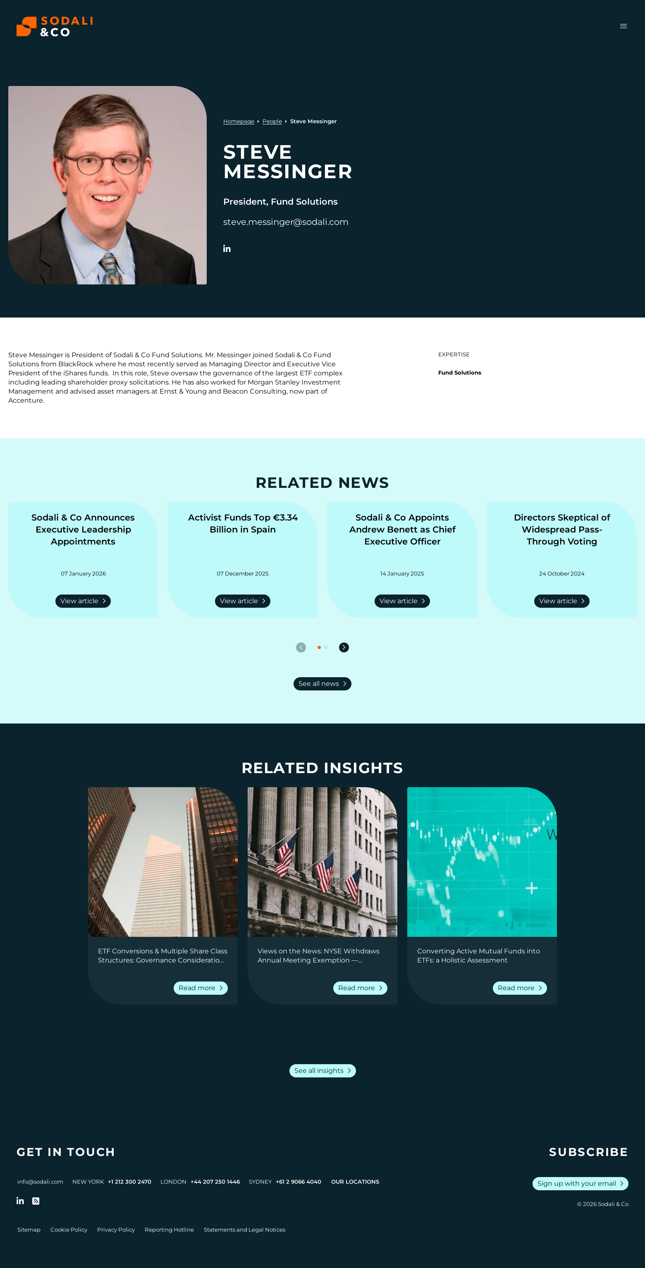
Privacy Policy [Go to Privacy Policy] (116, 1229)
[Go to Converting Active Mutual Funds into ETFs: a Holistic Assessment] (482, 956)
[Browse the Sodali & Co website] (55, 26)
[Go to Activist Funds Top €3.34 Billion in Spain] (242, 536)
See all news (324, 684)
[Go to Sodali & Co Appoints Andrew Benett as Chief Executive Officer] (402, 536)
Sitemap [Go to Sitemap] (29, 1229)
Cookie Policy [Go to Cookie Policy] (68, 1229)
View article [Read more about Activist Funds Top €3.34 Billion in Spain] (244, 601)
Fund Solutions (459, 372)
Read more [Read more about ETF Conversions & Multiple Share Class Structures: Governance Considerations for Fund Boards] (202, 988)
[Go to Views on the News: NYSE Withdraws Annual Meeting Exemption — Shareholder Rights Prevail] (322, 956)
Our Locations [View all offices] (355, 1181)
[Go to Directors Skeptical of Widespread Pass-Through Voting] (562, 536)
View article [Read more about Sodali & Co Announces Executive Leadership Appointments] (84, 601)
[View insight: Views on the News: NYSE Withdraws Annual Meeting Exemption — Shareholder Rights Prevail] (322, 862)
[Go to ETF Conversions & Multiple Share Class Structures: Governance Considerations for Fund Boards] (163, 956)
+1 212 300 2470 (129, 1181)
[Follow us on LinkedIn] (20, 1201)
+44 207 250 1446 (215, 1181)
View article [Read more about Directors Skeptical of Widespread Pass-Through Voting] (563, 601)
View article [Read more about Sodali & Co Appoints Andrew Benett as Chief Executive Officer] (404, 601)
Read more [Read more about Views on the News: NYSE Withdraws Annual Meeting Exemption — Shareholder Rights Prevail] (362, 988)
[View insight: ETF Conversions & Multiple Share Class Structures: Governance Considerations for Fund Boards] (163, 862)
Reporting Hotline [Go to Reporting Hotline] (169, 1229)
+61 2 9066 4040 (298, 1181)
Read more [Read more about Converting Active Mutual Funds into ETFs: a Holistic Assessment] (521, 988)
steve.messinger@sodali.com (286, 222)
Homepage (238, 121)
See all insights (324, 1071)
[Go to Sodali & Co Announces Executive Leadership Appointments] (83, 536)
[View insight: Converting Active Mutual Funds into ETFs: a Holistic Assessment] (482, 862)
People (272, 121)
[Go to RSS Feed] (36, 1201)
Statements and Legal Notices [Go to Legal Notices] (244, 1229)
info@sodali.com (40, 1181)
